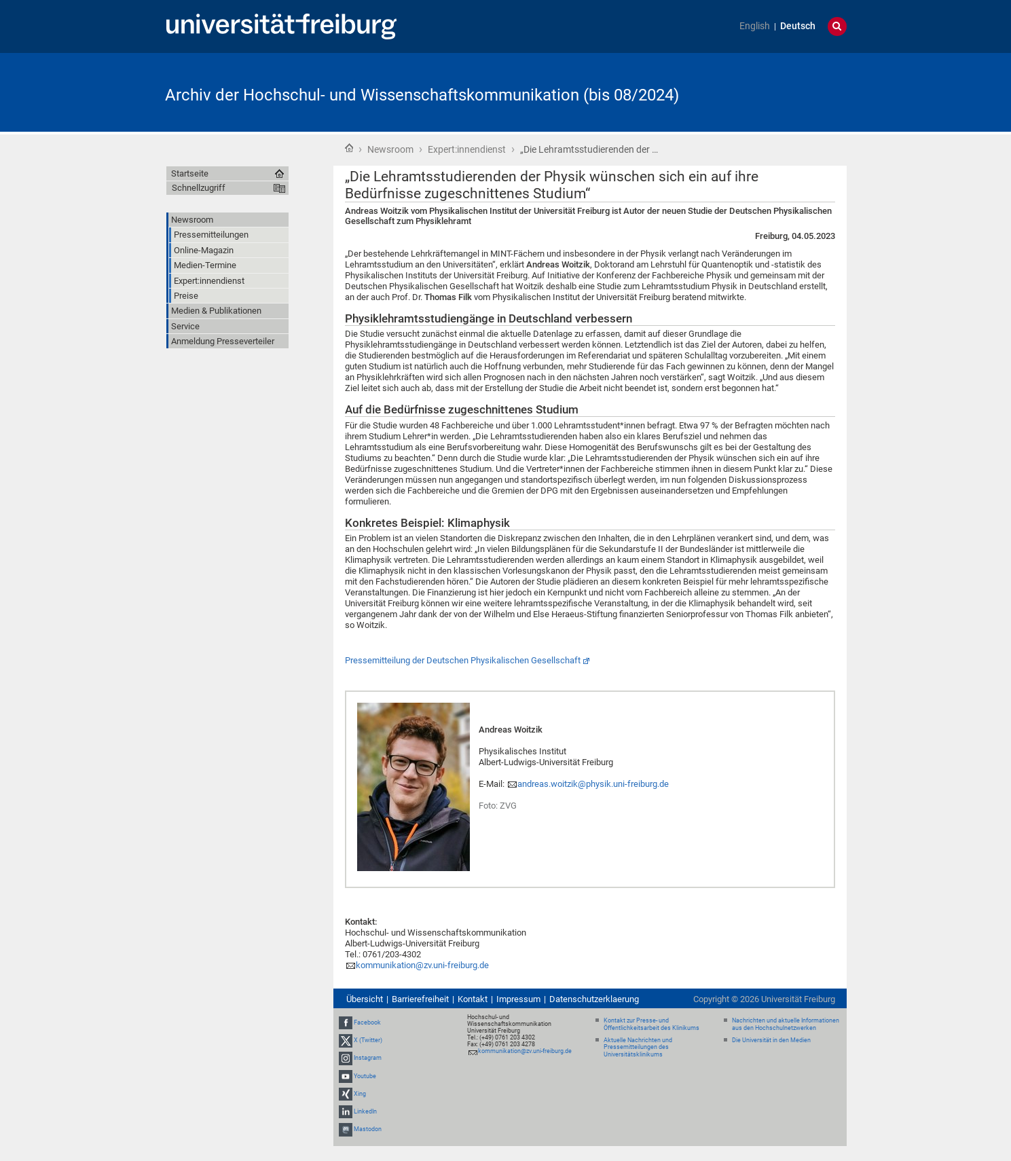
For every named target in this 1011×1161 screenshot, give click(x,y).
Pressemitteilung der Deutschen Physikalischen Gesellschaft (463, 660)
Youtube (365, 1076)
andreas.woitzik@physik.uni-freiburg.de (593, 784)
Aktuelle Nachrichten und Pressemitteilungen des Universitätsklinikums (638, 1047)
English (754, 26)
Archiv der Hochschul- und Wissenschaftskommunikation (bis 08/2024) (422, 95)
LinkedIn (365, 1111)
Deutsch (797, 26)
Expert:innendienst (467, 149)
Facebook (367, 1022)
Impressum (518, 999)
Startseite (349, 148)
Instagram (368, 1057)
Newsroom (390, 149)
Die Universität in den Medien (771, 1040)
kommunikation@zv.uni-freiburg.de (422, 965)
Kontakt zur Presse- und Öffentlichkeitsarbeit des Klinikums (651, 1024)
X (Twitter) (368, 1040)
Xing (360, 1093)
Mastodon (368, 1129)
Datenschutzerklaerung (594, 999)
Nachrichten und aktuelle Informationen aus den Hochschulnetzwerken (785, 1024)
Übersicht (364, 999)
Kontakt (473, 999)
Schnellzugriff (198, 188)
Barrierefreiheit (420, 999)
